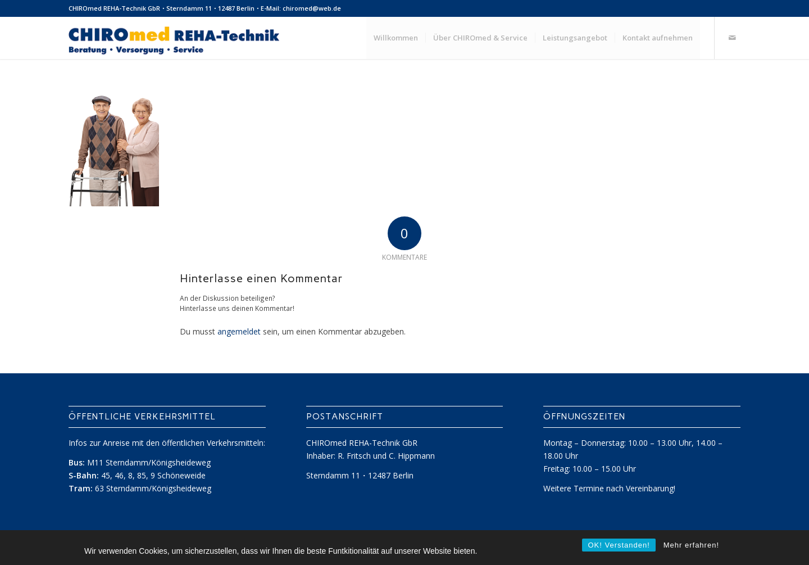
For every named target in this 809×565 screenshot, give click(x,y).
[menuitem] (395, 38)
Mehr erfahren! (691, 545)
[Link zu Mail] (732, 37)
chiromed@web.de (312, 8)
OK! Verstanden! (618, 545)
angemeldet (239, 331)
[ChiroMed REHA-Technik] (174, 38)
